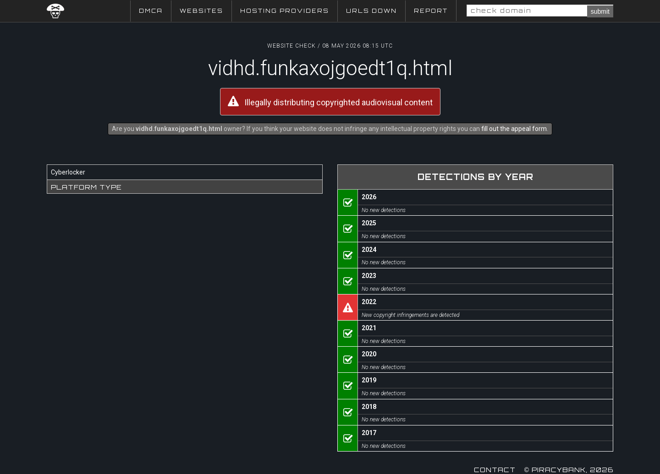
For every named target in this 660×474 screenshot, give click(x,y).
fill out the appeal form (514, 128)
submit (600, 11)
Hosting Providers (284, 10)
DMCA (151, 10)
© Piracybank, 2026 (568, 470)
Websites (201, 10)
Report (431, 10)
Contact (495, 470)
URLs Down (371, 10)
